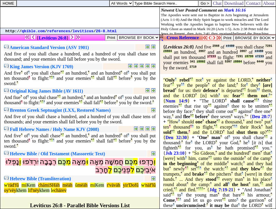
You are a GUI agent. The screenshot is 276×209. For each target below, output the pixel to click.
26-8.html (106, 31)
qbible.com (33, 31)
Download (234, 3)
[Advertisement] (80, 17)
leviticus (83, 31)
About (269, 3)
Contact (253, 3)
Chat (217, 3)
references (58, 31)
